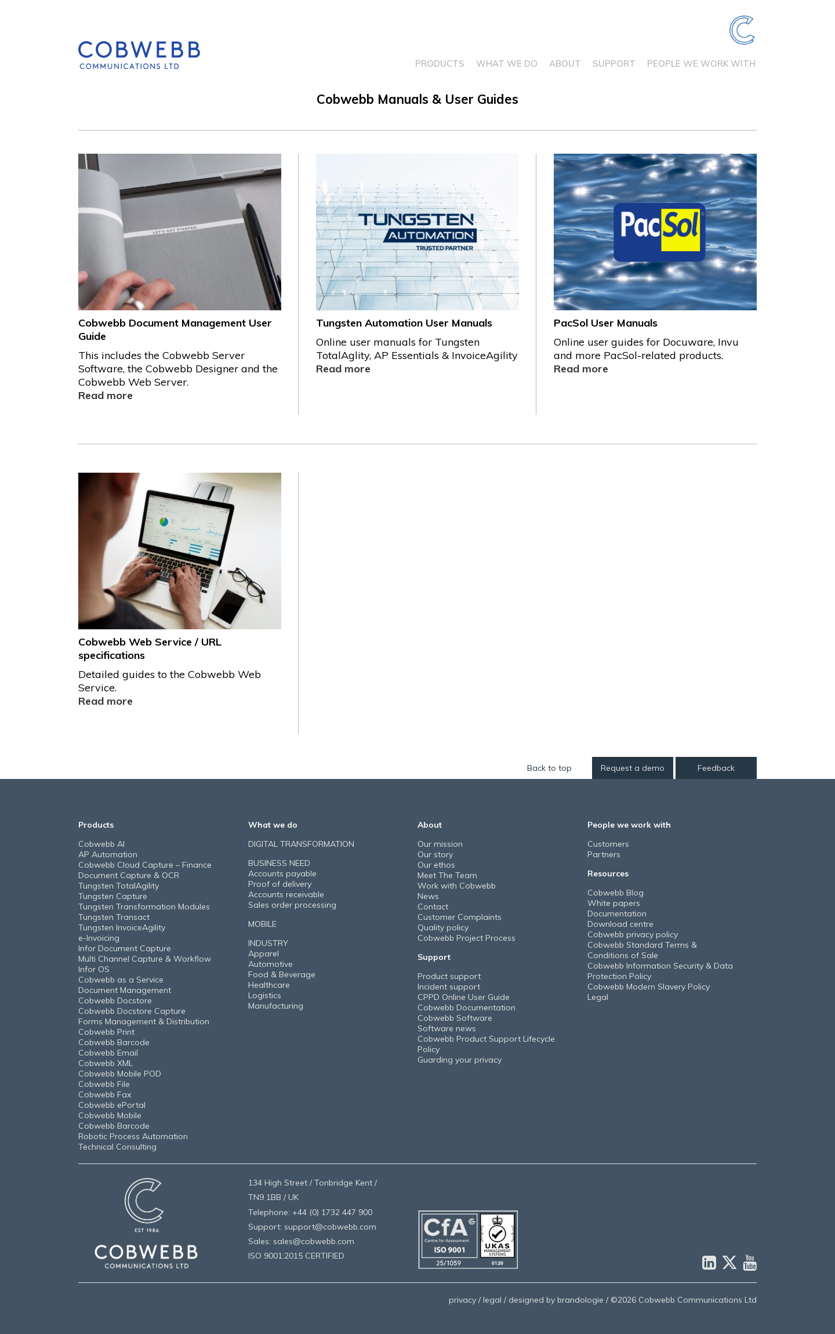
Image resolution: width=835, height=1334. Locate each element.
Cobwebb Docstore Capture (132, 1011)
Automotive (270, 964)
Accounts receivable (286, 894)
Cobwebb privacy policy (632, 934)
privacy (462, 1300)
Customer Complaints (460, 917)
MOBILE (262, 924)
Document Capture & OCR (128, 875)
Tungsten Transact (114, 917)
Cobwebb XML (105, 1063)
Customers (608, 844)
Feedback (716, 768)
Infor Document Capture (124, 948)
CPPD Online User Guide (464, 997)
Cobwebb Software (455, 1018)
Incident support (449, 986)
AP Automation (107, 854)
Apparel (263, 953)
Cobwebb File (104, 1084)
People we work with (701, 63)
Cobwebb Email (108, 1052)
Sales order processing (292, 905)
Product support (449, 976)
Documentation (617, 913)
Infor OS (94, 969)
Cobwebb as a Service (121, 979)
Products (439, 63)
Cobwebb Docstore (115, 1000)
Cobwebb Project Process (466, 938)
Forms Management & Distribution (143, 1021)
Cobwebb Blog (615, 892)
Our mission (440, 844)
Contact (433, 906)
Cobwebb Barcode (114, 1042)
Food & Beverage (281, 974)
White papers (613, 903)
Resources (608, 873)
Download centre (620, 924)
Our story (435, 854)
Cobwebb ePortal (112, 1105)
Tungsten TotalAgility (118, 885)
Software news (447, 1028)
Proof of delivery (279, 884)
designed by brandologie (556, 1300)
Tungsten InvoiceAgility (121, 927)
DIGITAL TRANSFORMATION (301, 844)
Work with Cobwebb (457, 885)
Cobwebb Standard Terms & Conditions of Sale (642, 950)
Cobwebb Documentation (466, 1007)
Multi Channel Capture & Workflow (144, 959)
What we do (507, 63)
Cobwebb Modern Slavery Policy (648, 986)
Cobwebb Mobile (109, 1115)
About (565, 63)
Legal (597, 997)
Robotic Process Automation (133, 1136)
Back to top (549, 768)
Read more (105, 395)
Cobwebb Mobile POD (119, 1073)
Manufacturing (275, 1005)
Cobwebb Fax (104, 1094)
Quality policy (443, 927)
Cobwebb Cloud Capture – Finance (145, 865)
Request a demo (633, 768)
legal (492, 1300)
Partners (603, 854)
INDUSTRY (268, 943)
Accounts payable (282, 873)
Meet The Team (447, 875)
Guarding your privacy (460, 1059)
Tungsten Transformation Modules (144, 906)
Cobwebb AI (101, 844)
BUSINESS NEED (279, 863)
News (428, 896)
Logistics (264, 995)
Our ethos (436, 865)
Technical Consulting (117, 1146)
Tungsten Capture (112, 896)
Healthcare (269, 985)
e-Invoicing (98, 938)
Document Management (124, 990)
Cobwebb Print (106, 1032)
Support (614, 63)
